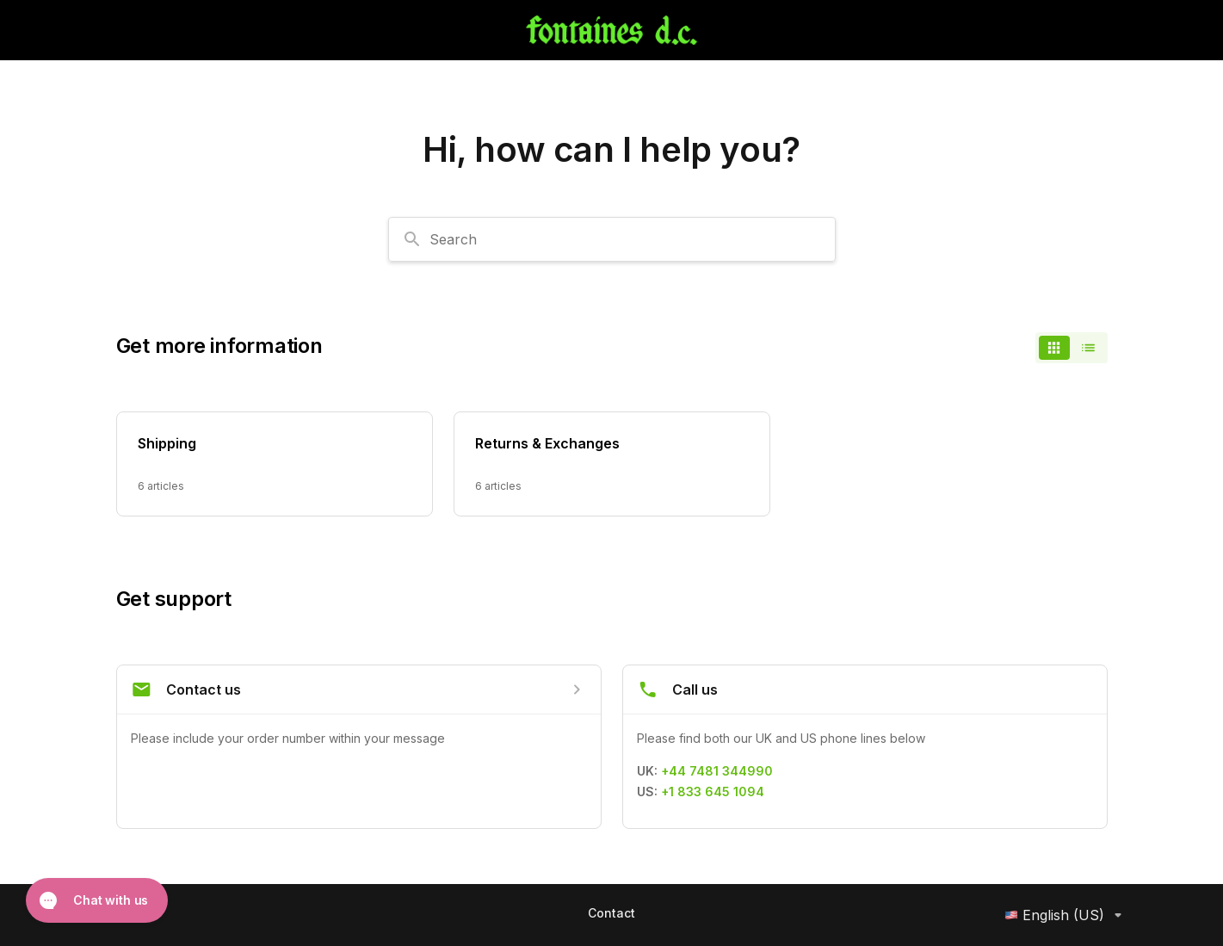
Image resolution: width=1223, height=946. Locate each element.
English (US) (1066, 915)
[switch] (1071, 347)
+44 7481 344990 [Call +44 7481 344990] (717, 771)
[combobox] (612, 239)
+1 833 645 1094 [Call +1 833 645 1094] (712, 791)
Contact (611, 913)
